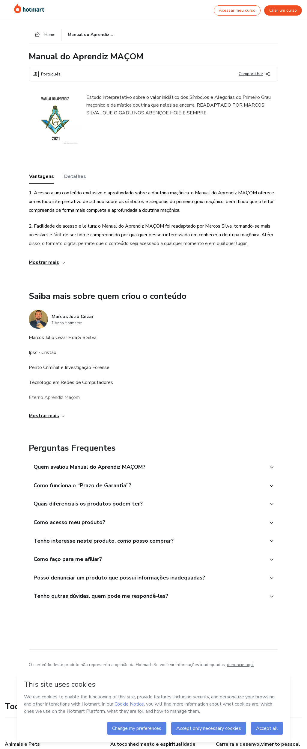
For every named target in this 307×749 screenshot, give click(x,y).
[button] (147, 467)
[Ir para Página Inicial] (29, 8)
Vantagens (41, 176)
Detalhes (75, 176)
